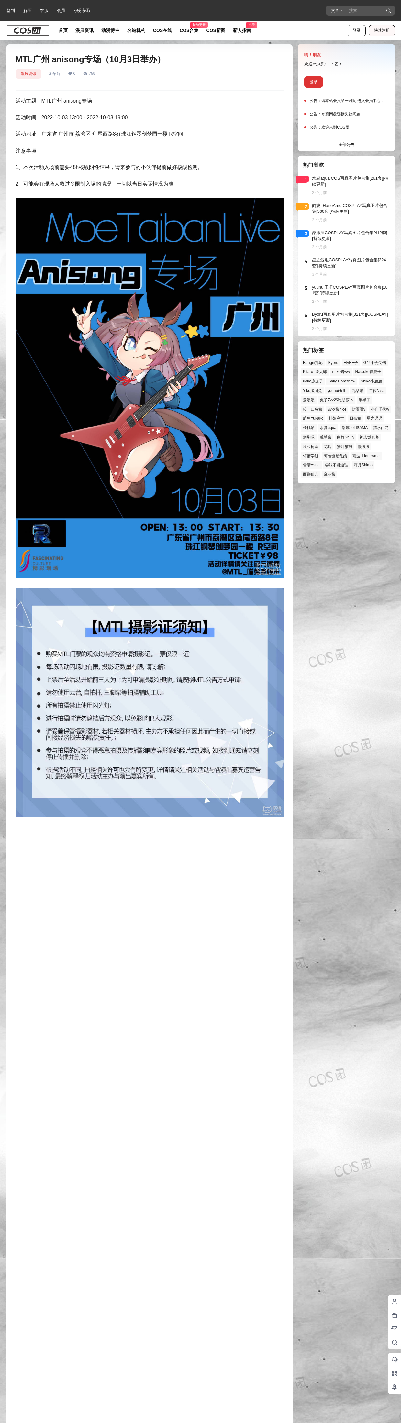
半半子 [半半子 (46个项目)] (364, 400)
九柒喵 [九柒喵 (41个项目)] (357, 390)
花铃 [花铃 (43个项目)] (327, 446)
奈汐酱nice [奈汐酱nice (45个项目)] (337, 409)
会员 (61, 10)
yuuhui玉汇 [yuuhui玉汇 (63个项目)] (336, 390)
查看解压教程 (208, 1275)
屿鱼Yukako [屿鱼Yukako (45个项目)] (313, 418)
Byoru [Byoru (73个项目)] (333, 362)
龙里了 (37, 1414)
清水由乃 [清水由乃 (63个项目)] (380, 428)
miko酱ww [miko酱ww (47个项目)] (341, 372)
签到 (10, 10)
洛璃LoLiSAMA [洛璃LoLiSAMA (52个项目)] (354, 428)
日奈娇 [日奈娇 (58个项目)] (355, 418)
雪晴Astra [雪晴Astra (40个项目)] (311, 465)
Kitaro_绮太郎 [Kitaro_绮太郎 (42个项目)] (315, 372)
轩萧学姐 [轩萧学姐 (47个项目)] (310, 456)
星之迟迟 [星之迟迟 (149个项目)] (374, 418)
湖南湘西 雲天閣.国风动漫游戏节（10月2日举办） (219, 1210)
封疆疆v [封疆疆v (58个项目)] (358, 409)
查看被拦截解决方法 (184, 1267)
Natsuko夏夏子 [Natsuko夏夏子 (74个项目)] (368, 372)
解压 (27, 10)
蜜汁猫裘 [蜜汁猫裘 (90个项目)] (344, 446)
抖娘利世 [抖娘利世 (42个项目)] (336, 418)
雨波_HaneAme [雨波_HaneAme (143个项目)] (365, 456)
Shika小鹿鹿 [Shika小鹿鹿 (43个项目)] (371, 381)
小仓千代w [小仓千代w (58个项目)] (380, 409)
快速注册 (382, 30)
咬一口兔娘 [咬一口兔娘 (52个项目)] (312, 409)
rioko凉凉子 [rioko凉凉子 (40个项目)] (313, 381)
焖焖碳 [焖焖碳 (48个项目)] (309, 437)
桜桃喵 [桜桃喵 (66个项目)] (309, 428)
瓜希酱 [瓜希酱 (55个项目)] (325, 437)
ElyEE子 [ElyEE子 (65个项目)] (350, 362)
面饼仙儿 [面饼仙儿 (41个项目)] (310, 474)
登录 (357, 30)
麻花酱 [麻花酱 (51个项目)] (329, 474)
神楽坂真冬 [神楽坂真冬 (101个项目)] (369, 437)
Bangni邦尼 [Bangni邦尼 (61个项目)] (313, 362)
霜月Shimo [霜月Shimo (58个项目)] (362, 465)
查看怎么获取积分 (195, 1253)
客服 (44, 10)
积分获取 (82, 10)
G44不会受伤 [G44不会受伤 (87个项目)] (374, 362)
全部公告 (346, 144)
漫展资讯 (28, 74)
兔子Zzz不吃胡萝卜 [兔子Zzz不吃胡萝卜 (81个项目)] (336, 400)
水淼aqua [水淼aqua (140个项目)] (328, 428)
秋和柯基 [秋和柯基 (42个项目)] (310, 446)
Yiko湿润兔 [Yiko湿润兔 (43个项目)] (312, 390)
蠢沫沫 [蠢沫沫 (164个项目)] (363, 446)
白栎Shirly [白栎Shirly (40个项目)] (345, 437)
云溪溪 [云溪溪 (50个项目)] (309, 400)
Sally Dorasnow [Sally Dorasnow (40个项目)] (341, 381)
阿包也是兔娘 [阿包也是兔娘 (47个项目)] (335, 456)
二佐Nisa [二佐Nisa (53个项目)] (376, 390)
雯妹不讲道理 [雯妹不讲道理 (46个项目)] (336, 465)
